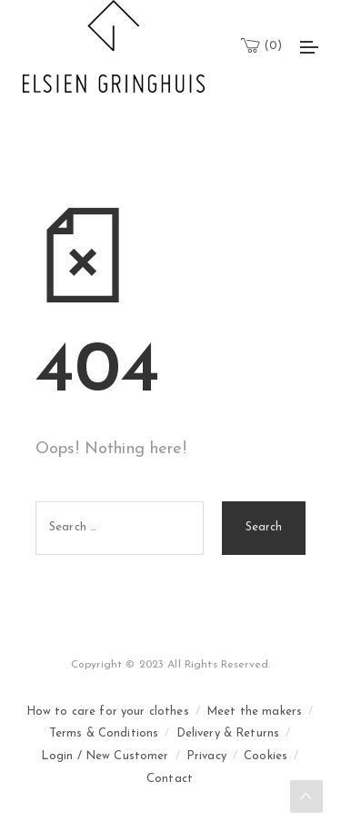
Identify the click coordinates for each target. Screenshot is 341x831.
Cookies (265, 756)
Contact (169, 779)
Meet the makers (254, 711)
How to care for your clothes (107, 711)
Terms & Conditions (104, 733)
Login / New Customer (105, 756)
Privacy (206, 756)
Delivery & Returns (228, 733)
